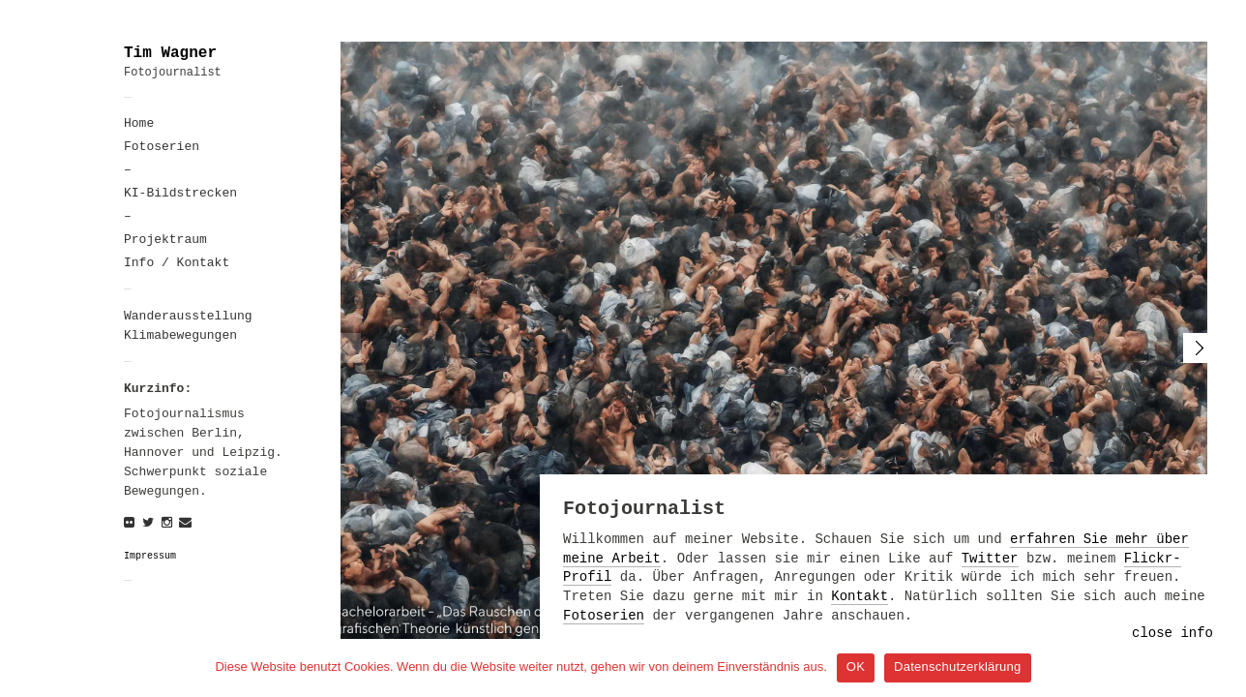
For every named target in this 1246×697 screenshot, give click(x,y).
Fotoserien (161, 146)
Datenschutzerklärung (957, 666)
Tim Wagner (170, 53)
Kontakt (859, 596)
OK (855, 666)
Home (139, 123)
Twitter (990, 558)
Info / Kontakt (176, 263)
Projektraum (165, 239)
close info (1172, 633)
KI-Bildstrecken (180, 193)
